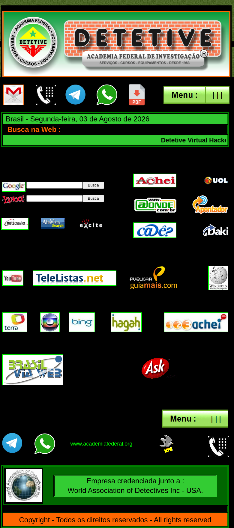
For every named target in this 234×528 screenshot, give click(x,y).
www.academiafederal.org (101, 444)
